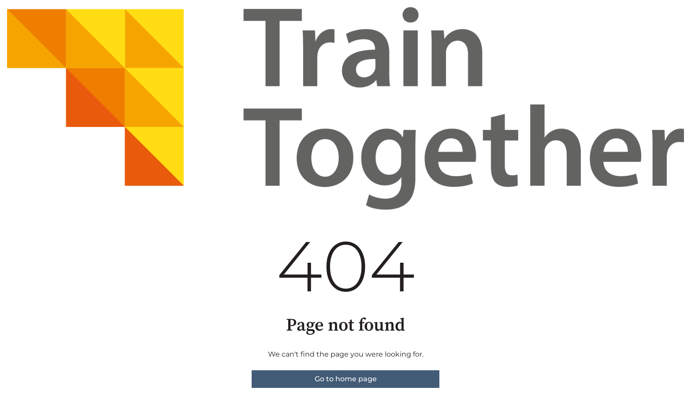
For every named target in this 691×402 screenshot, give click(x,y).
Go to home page (346, 379)
